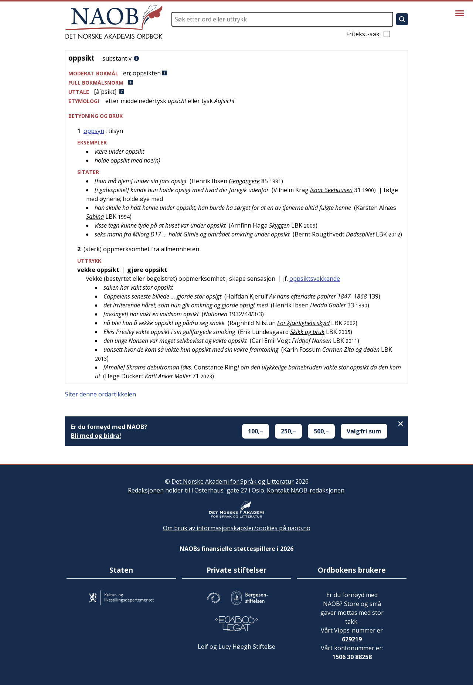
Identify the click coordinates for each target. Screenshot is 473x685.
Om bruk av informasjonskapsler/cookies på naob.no (236, 528)
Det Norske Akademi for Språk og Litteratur (232, 481)
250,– (288, 431)
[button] (236, 73)
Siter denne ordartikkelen (100, 394)
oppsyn (94, 131)
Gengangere (244, 181)
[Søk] (402, 19)
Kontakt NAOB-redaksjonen (305, 490)
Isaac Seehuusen (331, 190)
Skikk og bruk (307, 332)
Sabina (95, 216)
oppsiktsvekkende (314, 279)
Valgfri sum (364, 431)
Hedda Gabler (328, 305)
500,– (321, 431)
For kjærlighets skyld (303, 323)
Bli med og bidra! (96, 436)
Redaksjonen (146, 490)
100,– (255, 431)
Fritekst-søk (368, 34)
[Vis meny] (459, 13)
